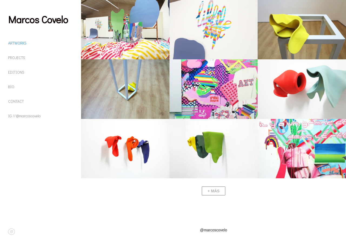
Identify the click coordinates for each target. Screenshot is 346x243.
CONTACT (16, 101)
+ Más (213, 191)
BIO (11, 86)
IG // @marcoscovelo (24, 115)
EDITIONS (16, 72)
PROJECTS (16, 57)
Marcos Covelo (38, 19)
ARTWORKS (17, 43)
